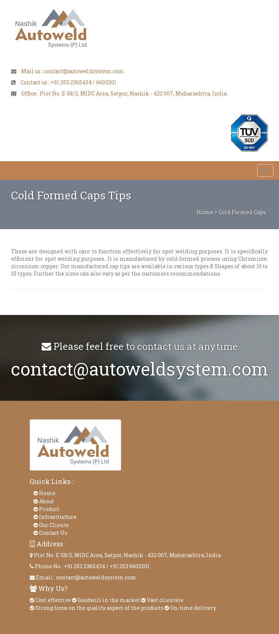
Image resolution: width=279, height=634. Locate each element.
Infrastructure (55, 516)
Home (205, 212)
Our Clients (51, 525)
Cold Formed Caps (242, 212)
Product (46, 509)
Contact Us (50, 532)
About (43, 501)
